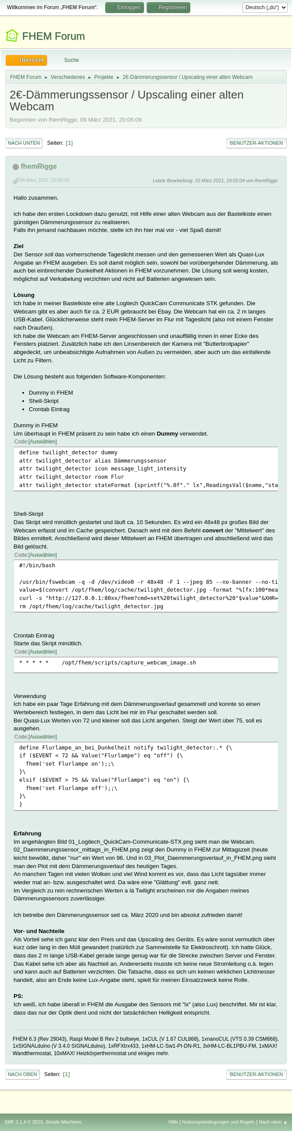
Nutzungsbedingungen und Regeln (218, 1121)
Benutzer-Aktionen (256, 143)
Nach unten (24, 143)
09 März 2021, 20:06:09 (44, 180)
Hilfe (173, 1121)
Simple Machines (63, 1121)
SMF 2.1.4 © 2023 (23, 1121)
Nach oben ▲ (273, 1121)
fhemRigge (39, 166)
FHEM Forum (53, 36)
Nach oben (22, 1074)
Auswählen (42, 442)
